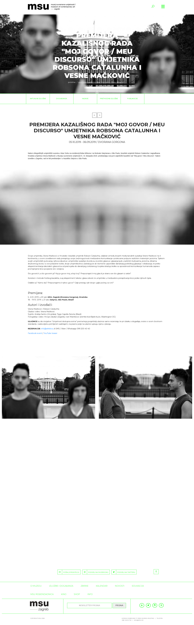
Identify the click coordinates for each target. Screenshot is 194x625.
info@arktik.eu (47, 329)
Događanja (61, 98)
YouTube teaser (50, 333)
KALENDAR (101, 586)
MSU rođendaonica (42, 594)
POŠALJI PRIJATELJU (68, 572)
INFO (90, 594)
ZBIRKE (84, 586)
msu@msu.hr (138, 620)
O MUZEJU (36, 586)
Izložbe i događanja (61, 586)
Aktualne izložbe (38, 98)
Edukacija (138, 586)
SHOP (77, 594)
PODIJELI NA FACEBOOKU (95, 572)
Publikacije (132, 98)
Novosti (119, 586)
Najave (85, 98)
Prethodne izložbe (109, 98)
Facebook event (35, 333)
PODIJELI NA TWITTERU (123, 572)
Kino (63, 594)
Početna (71, 82)
